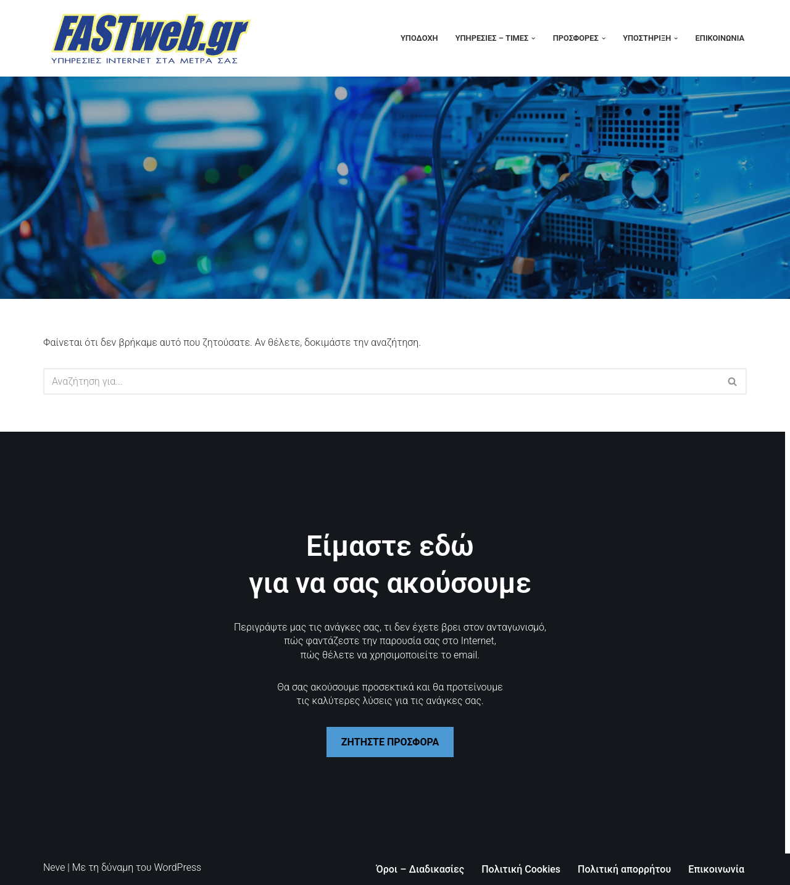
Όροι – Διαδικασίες (420, 869)
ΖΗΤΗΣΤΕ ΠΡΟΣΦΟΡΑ (390, 742)
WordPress (177, 867)
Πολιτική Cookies (520, 869)
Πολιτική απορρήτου (624, 869)
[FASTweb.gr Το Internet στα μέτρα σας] (151, 38)
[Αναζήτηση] (381, 381)
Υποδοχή (419, 38)
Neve (54, 867)
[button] (533, 38)
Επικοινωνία (720, 38)
